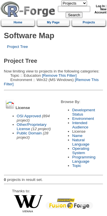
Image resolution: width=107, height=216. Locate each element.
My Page (53, 22)
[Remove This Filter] (58, 75)
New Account (100, 11)
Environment (83, 118)
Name (77, 136)
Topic (76, 165)
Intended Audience (80, 125)
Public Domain (29, 133)
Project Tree (17, 47)
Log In (100, 6)
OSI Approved (29, 116)
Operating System (80, 150)
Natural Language (80, 142)
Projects (89, 22)
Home (18, 22)
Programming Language (84, 159)
